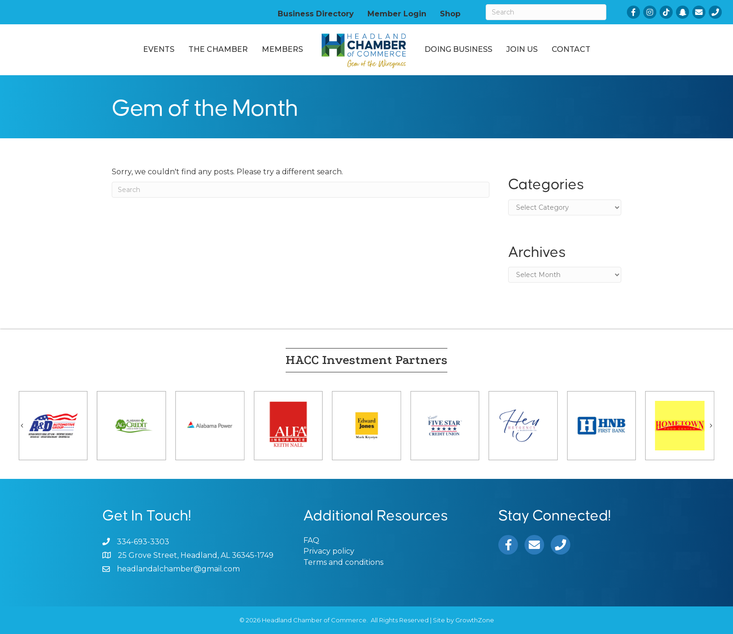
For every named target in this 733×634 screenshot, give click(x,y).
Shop (450, 13)
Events (158, 49)
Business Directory (316, 13)
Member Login (396, 13)
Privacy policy (328, 551)
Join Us (522, 49)
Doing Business (458, 49)
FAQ (311, 540)
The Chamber (218, 49)
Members (282, 49)
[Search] (546, 12)
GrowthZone (474, 620)
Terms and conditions (343, 562)
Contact (571, 49)
